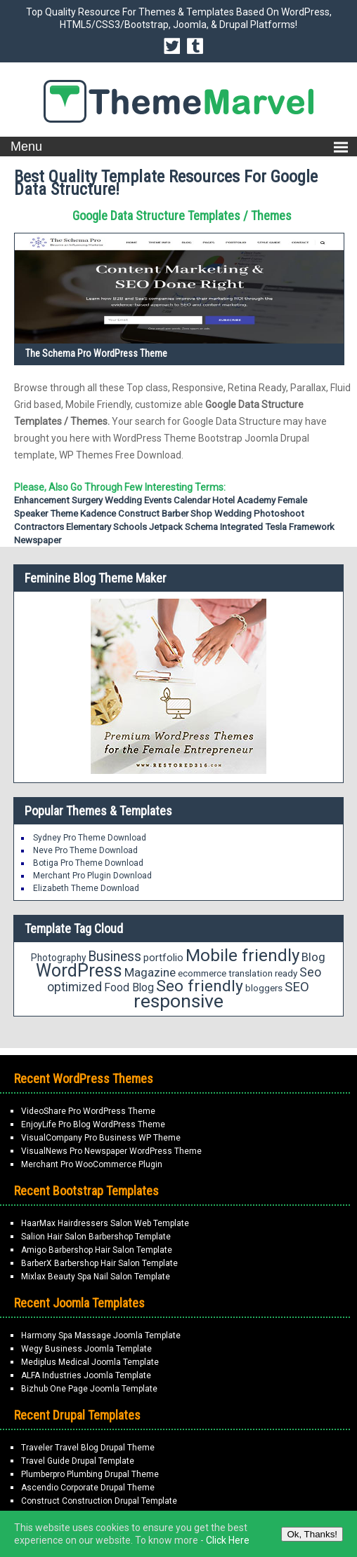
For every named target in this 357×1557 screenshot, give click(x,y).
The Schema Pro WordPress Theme (96, 353)
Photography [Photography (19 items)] (58, 957)
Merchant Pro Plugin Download (92, 876)
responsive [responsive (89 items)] (178, 1001)
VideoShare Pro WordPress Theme (88, 1111)
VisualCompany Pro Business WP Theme (101, 1138)
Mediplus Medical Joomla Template (90, 1362)
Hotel (223, 500)
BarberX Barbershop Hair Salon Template (99, 1263)
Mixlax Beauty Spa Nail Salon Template (95, 1276)
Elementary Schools (106, 527)
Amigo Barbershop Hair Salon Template (96, 1250)
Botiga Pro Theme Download (88, 863)
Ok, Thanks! (312, 1534)
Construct (139, 513)
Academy (256, 500)
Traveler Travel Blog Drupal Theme (88, 1448)
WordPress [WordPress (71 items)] (79, 970)
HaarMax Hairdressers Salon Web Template (105, 1223)
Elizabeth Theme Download (86, 888)
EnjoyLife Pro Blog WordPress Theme (93, 1124)
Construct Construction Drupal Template (99, 1501)
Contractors (39, 527)
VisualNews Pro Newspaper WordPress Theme (111, 1151)
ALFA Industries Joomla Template (86, 1375)
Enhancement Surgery (58, 500)
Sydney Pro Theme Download (89, 838)
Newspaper (37, 540)
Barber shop (187, 513)
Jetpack (166, 527)
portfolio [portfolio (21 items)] (163, 958)
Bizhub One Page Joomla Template (89, 1389)
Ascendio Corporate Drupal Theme (88, 1488)
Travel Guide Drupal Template (77, 1461)
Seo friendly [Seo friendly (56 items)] (199, 986)
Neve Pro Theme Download (85, 850)
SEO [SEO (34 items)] (297, 987)
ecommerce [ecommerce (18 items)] (202, 973)
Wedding (123, 500)
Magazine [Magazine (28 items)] (150, 972)
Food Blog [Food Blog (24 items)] (129, 987)
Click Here (227, 1540)
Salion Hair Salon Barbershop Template (96, 1237)
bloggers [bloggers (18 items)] (264, 988)
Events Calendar (177, 500)
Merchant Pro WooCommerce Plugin (91, 1164)
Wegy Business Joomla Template (86, 1349)
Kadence (98, 513)
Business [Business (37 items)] (114, 957)
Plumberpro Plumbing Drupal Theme (90, 1474)
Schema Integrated (224, 527)
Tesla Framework (300, 527)
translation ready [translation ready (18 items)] (262, 973)
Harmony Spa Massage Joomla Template (101, 1335)
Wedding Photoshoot (259, 513)
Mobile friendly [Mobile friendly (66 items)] (242, 955)
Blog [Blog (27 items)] (313, 957)
